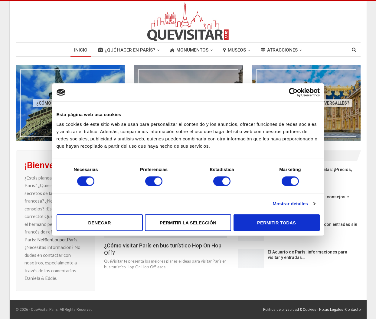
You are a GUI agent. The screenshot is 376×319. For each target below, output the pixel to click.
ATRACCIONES (279, 50)
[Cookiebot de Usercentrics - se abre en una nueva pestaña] (293, 92)
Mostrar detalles (290, 203)
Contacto (353, 309)
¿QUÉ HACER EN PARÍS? (126, 50)
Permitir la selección (188, 222)
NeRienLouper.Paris (57, 239)
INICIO (80, 50)
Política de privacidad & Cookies (289, 309)
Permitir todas (276, 222)
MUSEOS (234, 50)
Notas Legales (331, 309)
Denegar (99, 222)
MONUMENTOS (189, 50)
